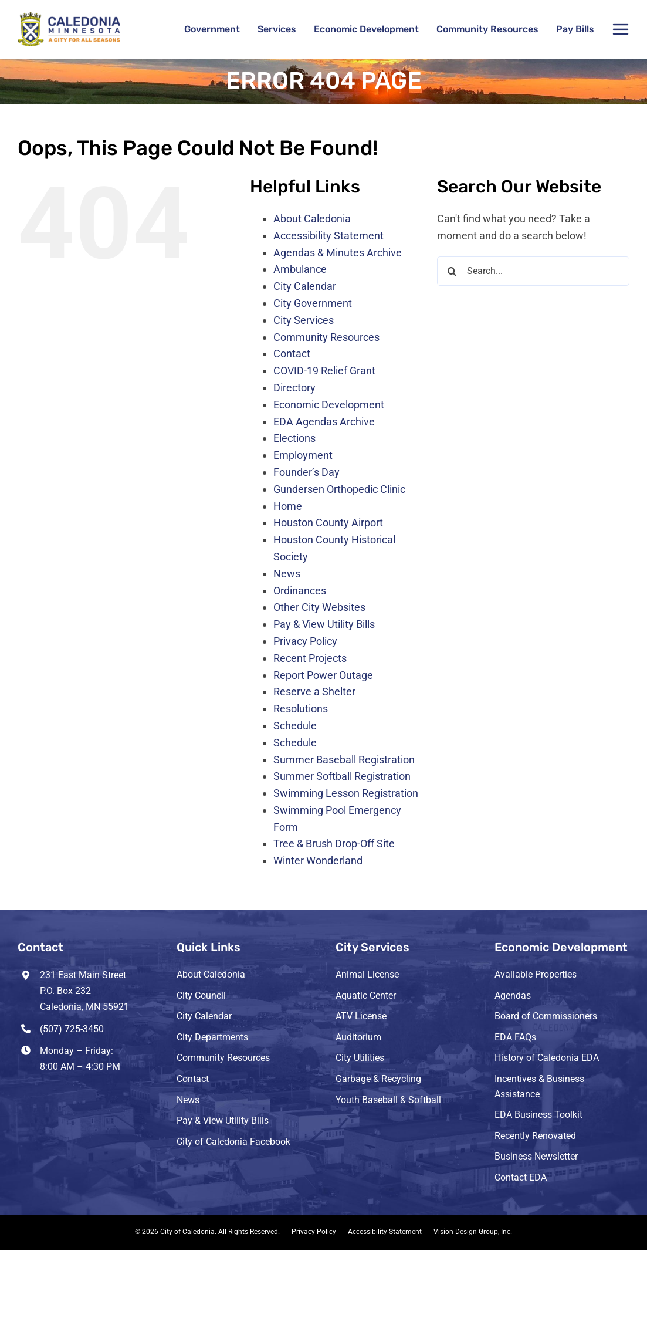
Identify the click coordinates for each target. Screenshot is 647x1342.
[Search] (451, 271)
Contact (291, 353)
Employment (303, 455)
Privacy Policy (305, 641)
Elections (294, 438)
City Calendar (304, 286)
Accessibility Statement (328, 235)
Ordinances (299, 590)
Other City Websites (319, 607)
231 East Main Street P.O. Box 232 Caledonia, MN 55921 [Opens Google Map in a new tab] (84, 990)
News (286, 573)
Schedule (295, 725)
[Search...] (533, 271)
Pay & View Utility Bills (324, 624)
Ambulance (300, 269)
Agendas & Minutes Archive (337, 252)
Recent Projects (310, 658)
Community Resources (326, 337)
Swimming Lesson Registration (345, 793)
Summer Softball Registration (342, 776)
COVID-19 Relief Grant (324, 370)
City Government (312, 303)
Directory (294, 387)
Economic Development (328, 404)
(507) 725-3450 (72, 1029)
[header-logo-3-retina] (69, 17)
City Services (303, 320)
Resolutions (300, 708)
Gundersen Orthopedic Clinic (339, 489)
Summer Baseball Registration (344, 759)
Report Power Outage (323, 675)
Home (287, 506)
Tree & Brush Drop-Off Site (334, 843)
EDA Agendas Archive (324, 421)
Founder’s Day (306, 472)
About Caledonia (312, 218)
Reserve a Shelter (314, 691)
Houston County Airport (328, 522)
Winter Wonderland (318, 860)
